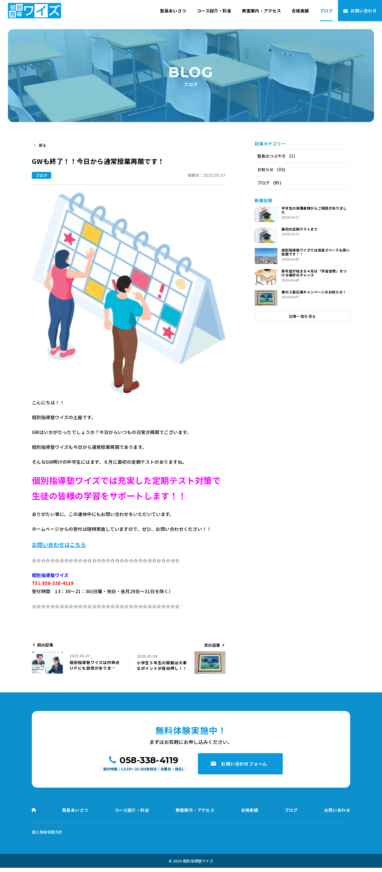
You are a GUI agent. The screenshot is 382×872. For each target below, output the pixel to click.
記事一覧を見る (302, 317)
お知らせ (265, 170)
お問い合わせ (363, 10)
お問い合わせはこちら (59, 545)
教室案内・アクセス (261, 10)
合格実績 (300, 10)
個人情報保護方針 (47, 836)
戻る (42, 145)
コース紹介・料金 (214, 10)
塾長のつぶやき (271, 156)
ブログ (326, 10)
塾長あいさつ (173, 10)
